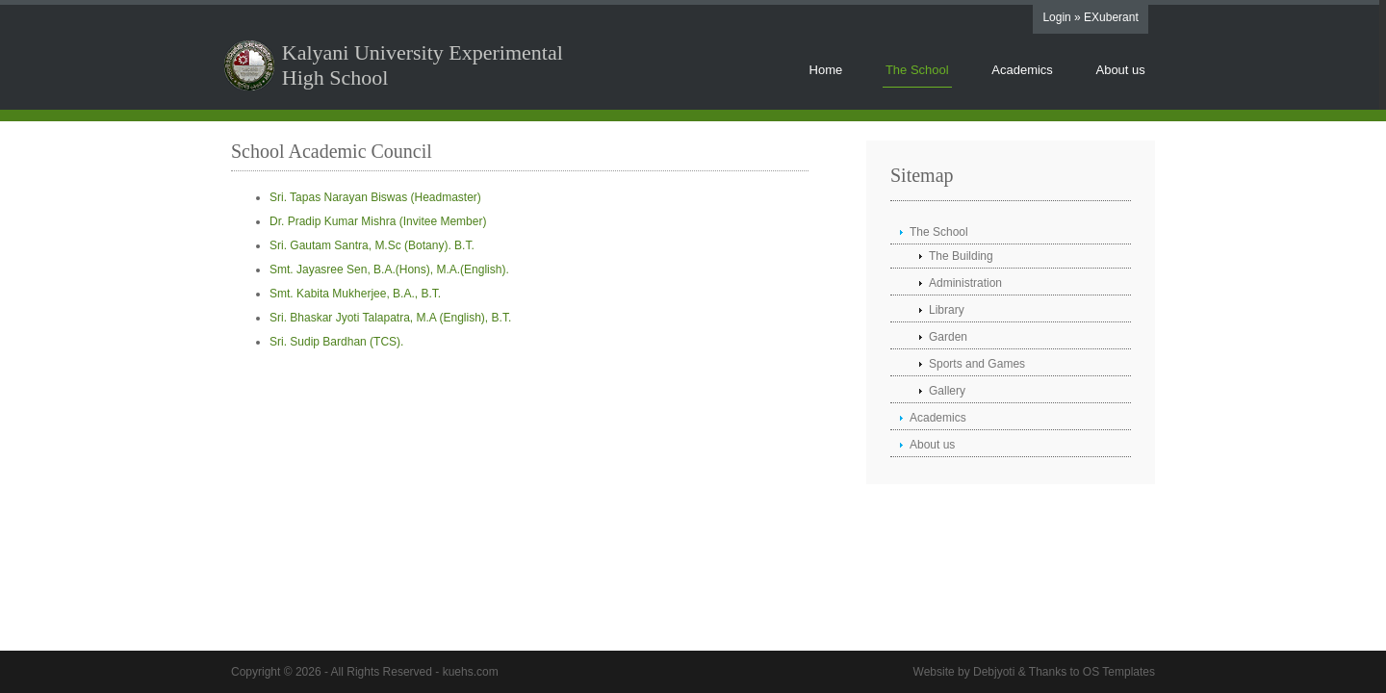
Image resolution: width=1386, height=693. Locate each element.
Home (826, 70)
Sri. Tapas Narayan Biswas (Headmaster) (375, 197)
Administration (965, 283)
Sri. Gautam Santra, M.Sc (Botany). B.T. (372, 245)
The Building (961, 256)
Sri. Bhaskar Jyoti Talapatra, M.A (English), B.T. (390, 317)
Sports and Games (977, 364)
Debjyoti (993, 672)
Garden (948, 337)
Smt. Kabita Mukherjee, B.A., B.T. (355, 293)
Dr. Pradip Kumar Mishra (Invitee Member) (378, 221)
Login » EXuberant (1090, 17)
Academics (1022, 70)
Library (946, 310)
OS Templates (1119, 672)
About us (1119, 70)
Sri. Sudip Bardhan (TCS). (336, 341)
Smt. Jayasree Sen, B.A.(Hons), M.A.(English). (389, 269)
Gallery (947, 391)
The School (917, 70)
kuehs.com (471, 672)
